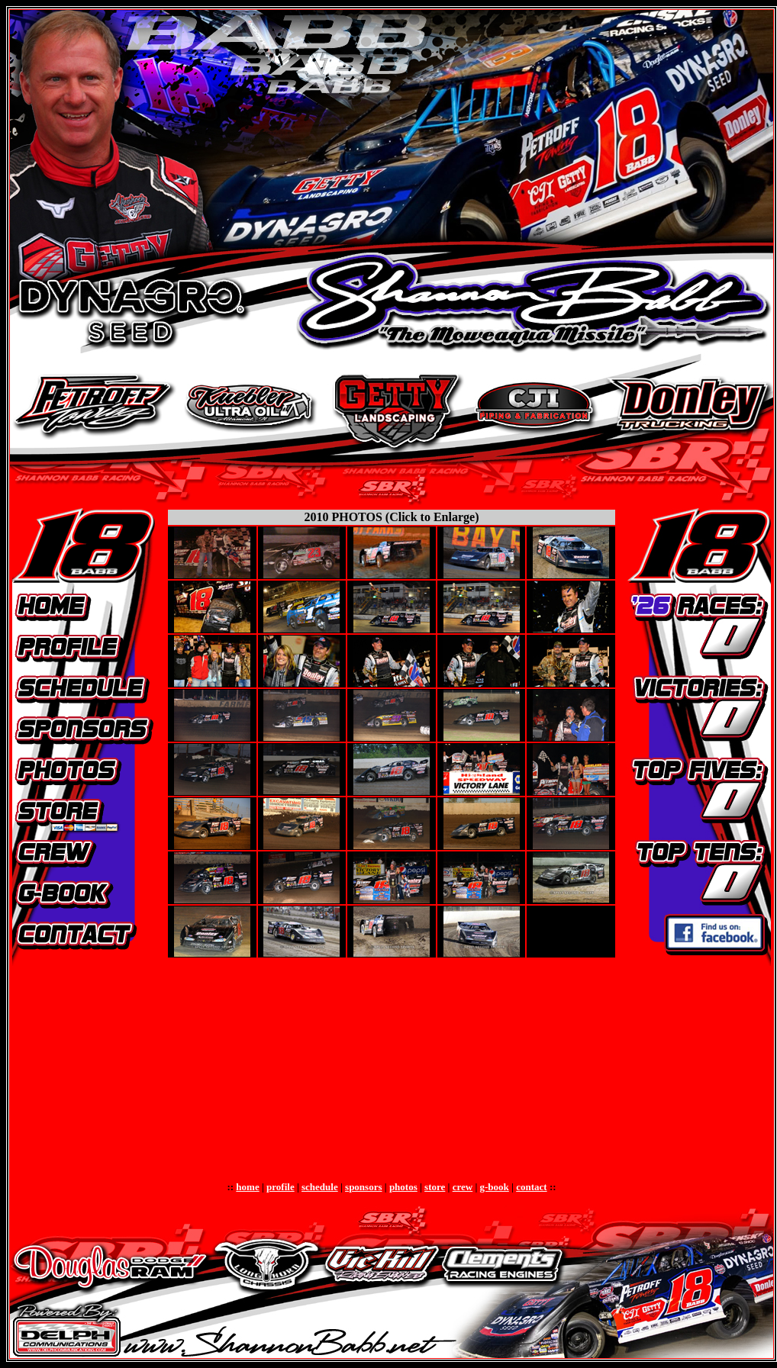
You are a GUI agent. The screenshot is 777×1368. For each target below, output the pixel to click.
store (434, 1187)
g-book (494, 1187)
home (247, 1187)
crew (462, 1187)
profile (280, 1187)
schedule (319, 1187)
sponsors (363, 1187)
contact (531, 1187)
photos (403, 1187)
